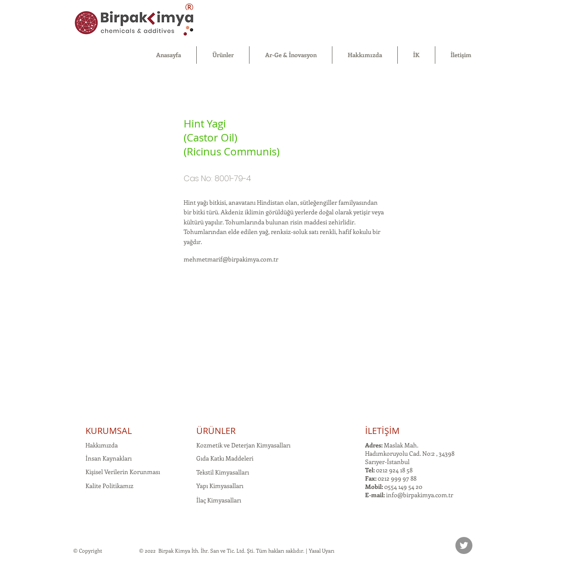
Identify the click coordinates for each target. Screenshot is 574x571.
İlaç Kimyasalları (218, 500)
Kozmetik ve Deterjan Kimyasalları (243, 445)
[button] (223, 55)
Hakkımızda (101, 445)
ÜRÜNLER (216, 431)
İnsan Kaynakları (108, 458)
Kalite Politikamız (109, 486)
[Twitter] (463, 545)
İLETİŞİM (382, 431)
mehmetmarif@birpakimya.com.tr (231, 259)
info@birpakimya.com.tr (419, 495)
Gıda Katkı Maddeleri (224, 458)
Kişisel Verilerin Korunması (122, 472)
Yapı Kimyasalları (219, 486)
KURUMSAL (108, 431)
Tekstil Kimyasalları (222, 472)
